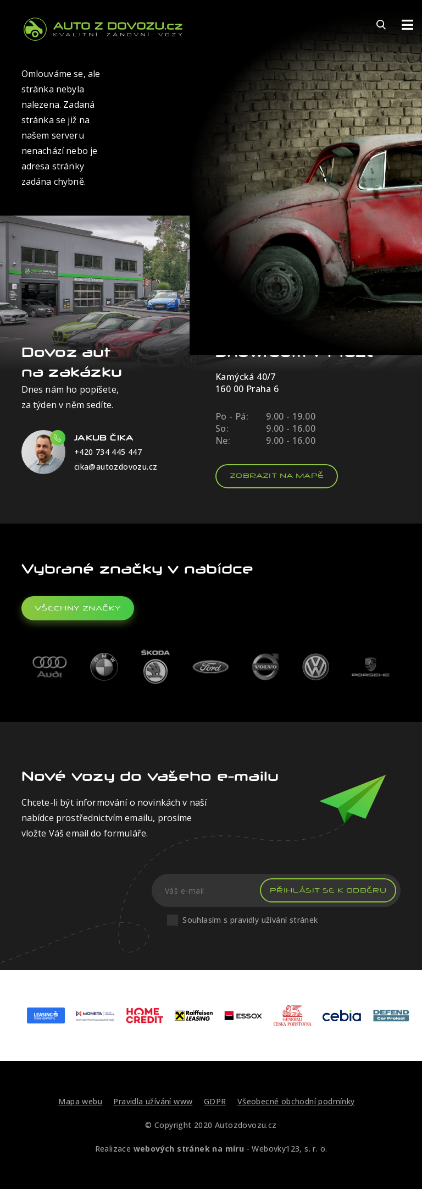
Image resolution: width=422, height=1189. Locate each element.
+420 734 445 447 (108, 452)
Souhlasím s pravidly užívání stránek (250, 920)
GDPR (215, 1101)
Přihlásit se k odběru (328, 890)
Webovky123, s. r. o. (289, 1148)
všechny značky (78, 608)
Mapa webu (80, 1101)
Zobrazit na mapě (277, 475)
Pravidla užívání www (152, 1101)
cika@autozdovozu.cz (116, 466)
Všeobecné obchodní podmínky (296, 1101)
